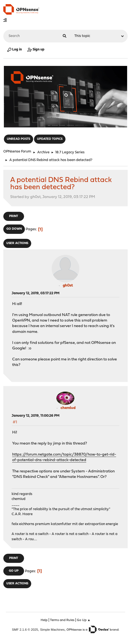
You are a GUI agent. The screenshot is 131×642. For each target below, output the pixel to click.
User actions (17, 243)
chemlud (68, 408)
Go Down (14, 229)
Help (44, 620)
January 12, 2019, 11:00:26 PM (35, 416)
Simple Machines (52, 629)
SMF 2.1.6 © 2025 (25, 629)
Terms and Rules (62, 620)
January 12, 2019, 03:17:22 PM (35, 293)
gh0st (68, 285)
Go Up (14, 571)
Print (13, 216)
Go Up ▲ (84, 620)
